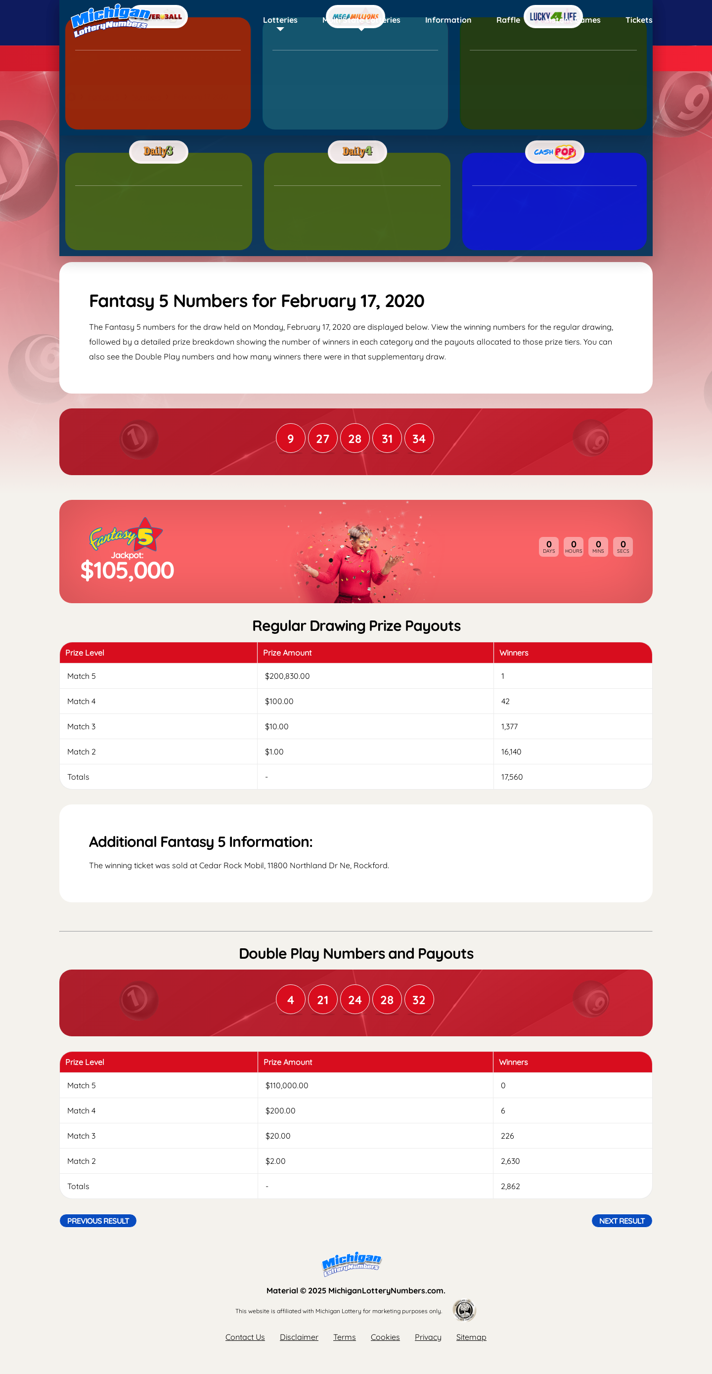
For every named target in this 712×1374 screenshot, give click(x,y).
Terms (344, 1337)
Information (448, 20)
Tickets (639, 20)
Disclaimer (299, 1337)
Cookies (385, 1337)
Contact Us (245, 1337)
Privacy (428, 1337)
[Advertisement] (356, 185)
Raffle (508, 20)
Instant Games (573, 20)
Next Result (622, 1221)
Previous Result (98, 1221)
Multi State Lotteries (361, 20)
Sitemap (471, 1337)
